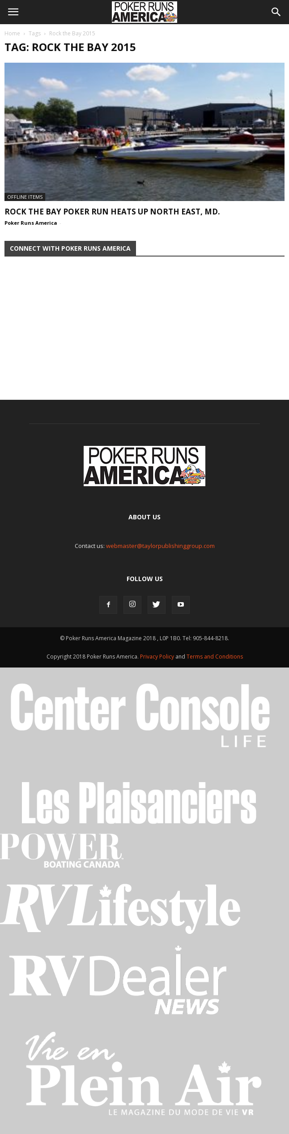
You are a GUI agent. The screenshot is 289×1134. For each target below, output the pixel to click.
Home (12, 33)
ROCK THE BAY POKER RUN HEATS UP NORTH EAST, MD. (112, 211)
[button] (276, 12)
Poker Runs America (30, 222)
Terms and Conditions (215, 656)
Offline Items (24, 196)
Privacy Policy (157, 656)
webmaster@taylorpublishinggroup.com (160, 546)
